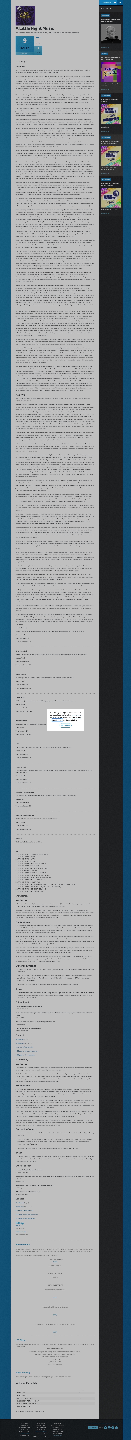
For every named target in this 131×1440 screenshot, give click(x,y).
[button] (114, 2)
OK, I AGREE (65, 725)
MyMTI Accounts (107, 2)
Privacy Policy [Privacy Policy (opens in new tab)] (71, 720)
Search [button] (120, 2)
